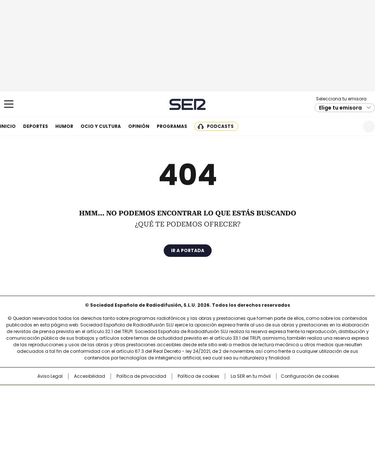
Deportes (35, 126)
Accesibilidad (89, 376)
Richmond (98, 416)
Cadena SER (188, 104)
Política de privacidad (141, 376)
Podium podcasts (169, 416)
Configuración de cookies (310, 376)
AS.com (269, 394)
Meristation (301, 416)
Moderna (135, 416)
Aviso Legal (50, 376)
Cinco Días (202, 406)
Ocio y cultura (101, 126)
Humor (64, 126)
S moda (232, 416)
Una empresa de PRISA (38, 401)
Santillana (167, 394)
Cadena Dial (229, 406)
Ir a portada (187, 250)
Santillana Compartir (208, 394)
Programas (172, 126)
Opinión (138, 126)
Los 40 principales (133, 394)
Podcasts (220, 126)
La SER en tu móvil (251, 376)
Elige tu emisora (340, 107)
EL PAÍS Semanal (255, 406)
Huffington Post (112, 406)
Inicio (8, 126)
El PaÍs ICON (201, 416)
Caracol (320, 394)
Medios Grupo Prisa (38, 419)
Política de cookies (198, 376)
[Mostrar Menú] (9, 104)
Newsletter (351, 127)
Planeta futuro (286, 406)
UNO (151, 406)
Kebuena (316, 406)
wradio (173, 406)
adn (293, 394)
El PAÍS (101, 394)
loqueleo (265, 416)
